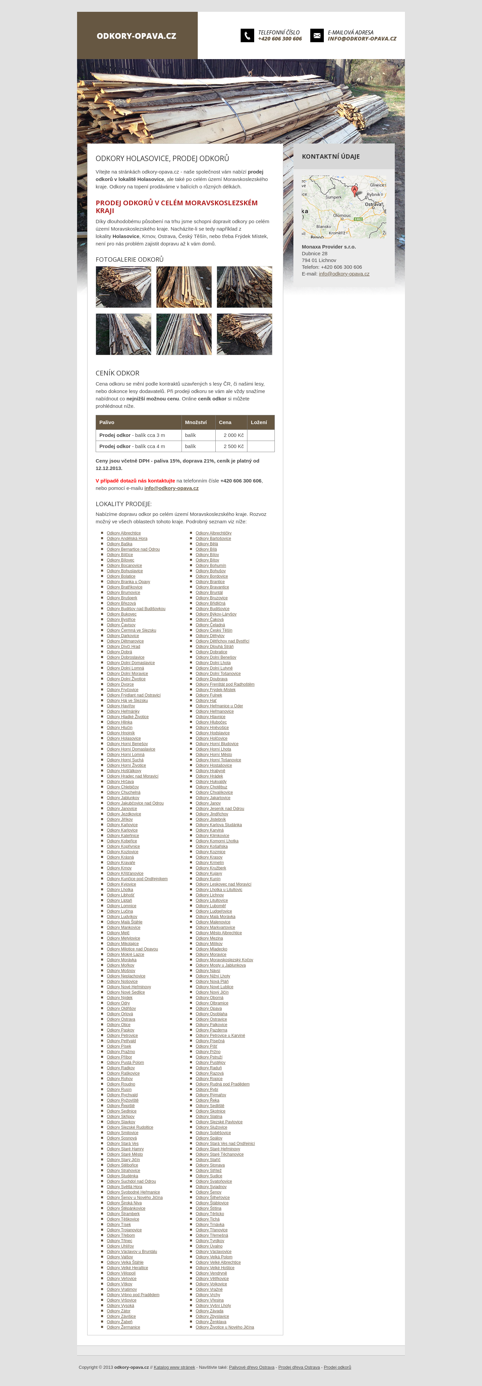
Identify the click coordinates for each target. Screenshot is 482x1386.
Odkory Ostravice (211, 1019)
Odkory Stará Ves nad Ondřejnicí (225, 1143)
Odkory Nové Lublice (214, 987)
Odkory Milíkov (209, 943)
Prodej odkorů (337, 1367)
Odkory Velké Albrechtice (218, 1262)
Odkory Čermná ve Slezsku (131, 630)
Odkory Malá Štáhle (124, 922)
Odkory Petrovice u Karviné (220, 1035)
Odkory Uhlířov (120, 1246)
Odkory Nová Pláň (212, 981)
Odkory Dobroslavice (125, 657)
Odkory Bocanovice (124, 565)
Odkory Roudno (121, 1084)
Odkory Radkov (121, 1068)
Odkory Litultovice (212, 900)
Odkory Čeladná (210, 625)
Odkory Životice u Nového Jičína (225, 1327)
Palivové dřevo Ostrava (251, 1367)
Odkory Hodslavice (213, 733)
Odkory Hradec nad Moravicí (133, 776)
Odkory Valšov (120, 1257)
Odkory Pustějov (210, 1062)
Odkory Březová (121, 603)
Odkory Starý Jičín (123, 1159)
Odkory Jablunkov (123, 797)
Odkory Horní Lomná (125, 754)
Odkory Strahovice (123, 1170)
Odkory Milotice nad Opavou (132, 949)
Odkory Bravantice (212, 587)
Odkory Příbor (119, 1057)
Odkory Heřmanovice (215, 711)
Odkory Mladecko (211, 949)
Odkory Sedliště (210, 1105)
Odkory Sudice (209, 1176)
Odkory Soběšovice (213, 1132)
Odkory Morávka (122, 960)
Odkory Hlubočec (211, 722)
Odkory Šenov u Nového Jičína (135, 1197)
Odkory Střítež (209, 1170)
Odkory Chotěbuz (211, 787)
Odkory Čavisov (121, 625)
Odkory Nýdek (119, 997)
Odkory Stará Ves (123, 1143)
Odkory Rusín (119, 1089)
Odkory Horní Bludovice (217, 743)
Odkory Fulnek (209, 695)
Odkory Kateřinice (123, 835)
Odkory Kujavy (209, 873)
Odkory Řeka (207, 1100)
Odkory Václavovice (214, 1251)
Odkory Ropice (209, 1078)
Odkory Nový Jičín (212, 992)
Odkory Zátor (118, 1311)
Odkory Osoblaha (211, 1014)
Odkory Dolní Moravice (127, 673)
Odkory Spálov (209, 1138)
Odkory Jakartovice (213, 797)
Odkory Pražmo (121, 1051)
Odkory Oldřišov (121, 1008)
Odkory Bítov (207, 560)
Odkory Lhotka (120, 889)
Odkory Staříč (208, 1159)
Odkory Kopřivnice (123, 846)
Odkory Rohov (120, 1078)
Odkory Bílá (206, 549)
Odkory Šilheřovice (213, 1197)
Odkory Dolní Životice (126, 679)
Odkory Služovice (211, 1127)
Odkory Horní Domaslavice (131, 749)
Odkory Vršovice (122, 1300)
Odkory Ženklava (211, 1321)
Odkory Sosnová (122, 1138)
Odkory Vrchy (208, 1294)
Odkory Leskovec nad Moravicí (223, 884)
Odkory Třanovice (211, 1230)
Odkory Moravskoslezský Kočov (224, 960)
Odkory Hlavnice (210, 716)
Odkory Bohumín (211, 565)
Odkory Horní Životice (126, 765)
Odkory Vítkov (119, 1284)
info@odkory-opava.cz (362, 38)
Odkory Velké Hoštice (215, 1267)
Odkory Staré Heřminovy (218, 1149)
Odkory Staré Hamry (125, 1149)
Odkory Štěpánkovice (126, 1208)
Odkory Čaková (210, 619)
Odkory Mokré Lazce (125, 954)
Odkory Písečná (210, 1041)
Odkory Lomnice (121, 906)
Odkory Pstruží (209, 1057)
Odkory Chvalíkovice (214, 792)
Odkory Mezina (209, 938)
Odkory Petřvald (121, 1041)
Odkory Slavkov (121, 1122)
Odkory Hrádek (209, 776)
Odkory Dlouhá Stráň (215, 646)
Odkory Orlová (120, 1014)
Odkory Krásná (120, 857)
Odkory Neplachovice (126, 976)
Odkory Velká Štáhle (125, 1262)
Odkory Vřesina (210, 1300)
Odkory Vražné (209, 1289)
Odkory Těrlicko (210, 1213)
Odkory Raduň (209, 1068)
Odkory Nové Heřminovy (129, 987)
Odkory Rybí (207, 1089)
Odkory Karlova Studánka (219, 824)
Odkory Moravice (211, 954)
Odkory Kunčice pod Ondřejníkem (137, 879)
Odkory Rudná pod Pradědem (222, 1084)
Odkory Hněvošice (212, 727)
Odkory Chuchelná (123, 792)
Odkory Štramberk (123, 1213)
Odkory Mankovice (123, 927)
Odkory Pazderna (211, 1030)
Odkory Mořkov (120, 965)
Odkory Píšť (206, 1046)
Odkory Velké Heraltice (127, 1267)
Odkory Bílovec (120, 560)
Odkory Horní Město (214, 754)
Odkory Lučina (120, 911)
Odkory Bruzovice (212, 598)
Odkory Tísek (119, 1224)
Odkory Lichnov (210, 895)
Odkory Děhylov (210, 635)
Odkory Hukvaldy (211, 781)
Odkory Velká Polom (214, 1257)
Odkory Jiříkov (120, 819)
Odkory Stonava (210, 1165)
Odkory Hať (206, 700)
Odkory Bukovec (122, 614)
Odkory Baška (119, 544)
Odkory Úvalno (209, 1246)
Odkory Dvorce (120, 684)
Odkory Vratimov (122, 1289)
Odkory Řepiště (121, 1105)
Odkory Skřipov (121, 1116)
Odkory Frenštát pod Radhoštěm (225, 684)
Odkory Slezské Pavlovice (219, 1122)
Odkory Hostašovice (214, 765)
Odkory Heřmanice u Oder (219, 706)
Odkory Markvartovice (215, 927)
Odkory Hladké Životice (128, 716)
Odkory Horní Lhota (213, 749)
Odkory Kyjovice (121, 884)
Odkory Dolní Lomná (125, 668)
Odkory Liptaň (119, 900)
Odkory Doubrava (211, 679)
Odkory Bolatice (121, 576)
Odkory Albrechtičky (214, 533)
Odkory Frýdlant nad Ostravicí (134, 695)
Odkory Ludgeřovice (214, 911)
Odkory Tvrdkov (210, 1240)
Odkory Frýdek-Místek (216, 689)
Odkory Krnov (119, 868)
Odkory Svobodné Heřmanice (133, 1192)
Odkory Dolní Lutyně (214, 668)
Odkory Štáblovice (212, 1203)
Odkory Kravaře (121, 862)
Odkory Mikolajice (123, 943)
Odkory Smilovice (122, 1132)
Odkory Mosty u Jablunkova (221, 965)
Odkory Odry (118, 1003)
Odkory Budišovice (213, 608)
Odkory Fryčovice (122, 689)
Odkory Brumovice (123, 592)
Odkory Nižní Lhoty (213, 976)
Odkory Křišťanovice (125, 873)
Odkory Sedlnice (122, 1111)
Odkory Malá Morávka (215, 916)
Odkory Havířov (121, 706)
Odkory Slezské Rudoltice (130, 1127)
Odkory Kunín (208, 879)
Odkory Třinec (119, 1240)
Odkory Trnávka (210, 1224)
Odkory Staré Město (125, 1154)
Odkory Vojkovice (211, 1284)
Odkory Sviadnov (211, 1186)
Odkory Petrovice (122, 1035)
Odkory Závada (209, 1311)
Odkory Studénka (122, 1176)
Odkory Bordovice (212, 576)
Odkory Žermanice (123, 1327)
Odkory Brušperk (122, 598)
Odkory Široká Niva (124, 1203)
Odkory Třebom (121, 1235)
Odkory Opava (209, 1008)
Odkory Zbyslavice (212, 1316)
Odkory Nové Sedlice (126, 992)
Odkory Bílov (207, 554)
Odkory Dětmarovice (125, 641)
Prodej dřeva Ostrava (299, 1367)
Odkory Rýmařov (211, 1095)
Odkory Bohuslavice (125, 571)
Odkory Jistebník (211, 819)
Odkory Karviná (210, 830)
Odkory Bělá (207, 544)
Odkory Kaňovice (122, 824)
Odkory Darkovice (123, 635)
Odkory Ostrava (121, 1019)
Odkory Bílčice (120, 554)
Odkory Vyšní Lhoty (213, 1305)
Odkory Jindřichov (212, 814)
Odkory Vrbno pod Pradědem (133, 1294)
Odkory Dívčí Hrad (123, 646)
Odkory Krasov (209, 857)
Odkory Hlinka (119, 722)
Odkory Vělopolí (121, 1273)
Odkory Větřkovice (212, 1278)
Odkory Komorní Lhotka (217, 841)
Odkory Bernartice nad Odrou (133, 549)
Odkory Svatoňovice (214, 1181)
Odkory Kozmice (210, 851)
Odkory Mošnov (121, 970)
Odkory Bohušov (211, 571)
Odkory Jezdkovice (124, 814)
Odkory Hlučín (119, 727)
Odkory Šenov (208, 1192)
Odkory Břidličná (210, 603)
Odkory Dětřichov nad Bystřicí (222, 641)
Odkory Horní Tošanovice (218, 760)
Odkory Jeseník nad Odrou (220, 808)
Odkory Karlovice (122, 830)
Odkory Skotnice (210, 1111)
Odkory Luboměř (211, 906)
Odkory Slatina (209, 1116)
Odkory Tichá (208, 1219)
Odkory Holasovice (124, 738)
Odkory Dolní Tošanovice (218, 673)
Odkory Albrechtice (124, 533)
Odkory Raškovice (123, 1073)
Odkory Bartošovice (213, 538)
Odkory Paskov (120, 1030)
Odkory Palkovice (211, 1024)
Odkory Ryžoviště (123, 1100)
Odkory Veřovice (122, 1278)
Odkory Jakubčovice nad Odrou (135, 803)
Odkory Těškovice (123, 1219)
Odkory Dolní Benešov (216, 657)
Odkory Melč (118, 933)
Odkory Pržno (208, 1051)
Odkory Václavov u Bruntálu (132, 1251)
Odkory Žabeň (119, 1321)
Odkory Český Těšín (214, 630)
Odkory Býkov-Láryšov (216, 614)
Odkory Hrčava (120, 781)
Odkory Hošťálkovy (124, 770)
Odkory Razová (210, 1073)
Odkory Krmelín (210, 862)
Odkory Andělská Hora (127, 538)
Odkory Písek (119, 1046)
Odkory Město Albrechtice (219, 933)
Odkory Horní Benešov (127, 743)
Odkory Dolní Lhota (213, 662)
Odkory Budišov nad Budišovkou (136, 608)
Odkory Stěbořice (122, 1165)
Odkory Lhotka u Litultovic (219, 889)
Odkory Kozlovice (122, 851)
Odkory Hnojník (121, 733)
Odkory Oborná (209, 997)
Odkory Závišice (121, 1316)
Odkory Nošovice (122, 981)
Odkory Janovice (122, 808)
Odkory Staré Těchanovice (220, 1154)
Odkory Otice (118, 1024)
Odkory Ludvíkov (122, 916)
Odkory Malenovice (213, 922)
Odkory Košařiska (212, 846)
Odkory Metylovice (123, 938)
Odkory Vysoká (120, 1305)
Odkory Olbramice (212, 1003)
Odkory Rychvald (122, 1095)
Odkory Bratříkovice (124, 587)
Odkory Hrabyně (210, 770)
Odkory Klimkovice (212, 835)
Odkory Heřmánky (123, 711)
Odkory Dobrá (119, 652)
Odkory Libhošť (121, 895)
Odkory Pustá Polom (125, 1062)
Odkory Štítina (208, 1208)
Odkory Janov (208, 803)
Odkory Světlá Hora (124, 1186)
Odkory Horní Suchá (125, 760)
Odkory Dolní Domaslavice (131, 662)
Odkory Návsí (208, 970)
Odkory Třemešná (212, 1235)
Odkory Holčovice (211, 738)
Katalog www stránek (174, 1367)
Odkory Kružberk (211, 868)
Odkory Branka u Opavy (128, 581)
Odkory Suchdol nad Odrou (131, 1181)
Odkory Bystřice (121, 619)
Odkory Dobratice (211, 652)
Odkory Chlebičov (123, 787)
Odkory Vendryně (211, 1273)
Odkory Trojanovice (124, 1230)
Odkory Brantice (210, 581)
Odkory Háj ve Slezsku (127, 700)
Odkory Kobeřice (122, 841)
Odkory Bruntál (209, 592)
